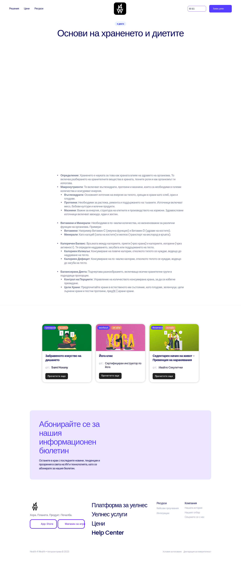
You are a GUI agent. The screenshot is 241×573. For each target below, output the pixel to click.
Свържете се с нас (194, 516)
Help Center (108, 532)
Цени (27, 8)
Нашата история (193, 507)
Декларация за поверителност (197, 551)
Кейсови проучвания (168, 508)
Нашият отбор (192, 512)
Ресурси (38, 8)
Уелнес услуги (109, 514)
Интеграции (163, 513)
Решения (14, 8)
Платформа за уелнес (119, 505)
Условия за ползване (172, 551)
